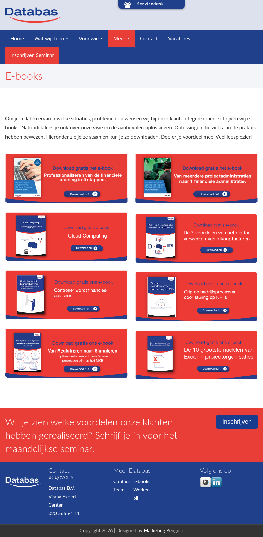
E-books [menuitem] (141, 481)
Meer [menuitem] (119, 38)
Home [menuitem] (17, 38)
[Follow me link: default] (205, 486)
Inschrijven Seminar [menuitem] (32, 55)
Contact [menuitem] (149, 38)
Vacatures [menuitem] (179, 38)
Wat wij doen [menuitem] (49, 38)
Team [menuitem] (118, 490)
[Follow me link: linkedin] (216, 486)
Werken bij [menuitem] (141, 494)
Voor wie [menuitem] (89, 38)
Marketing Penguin (163, 530)
